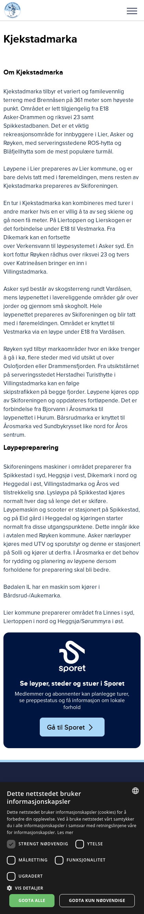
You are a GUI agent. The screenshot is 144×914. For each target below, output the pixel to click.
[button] (132, 10)
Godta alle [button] (32, 900)
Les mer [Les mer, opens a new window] (65, 832)
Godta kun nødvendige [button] (97, 900)
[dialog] (72, 848)
